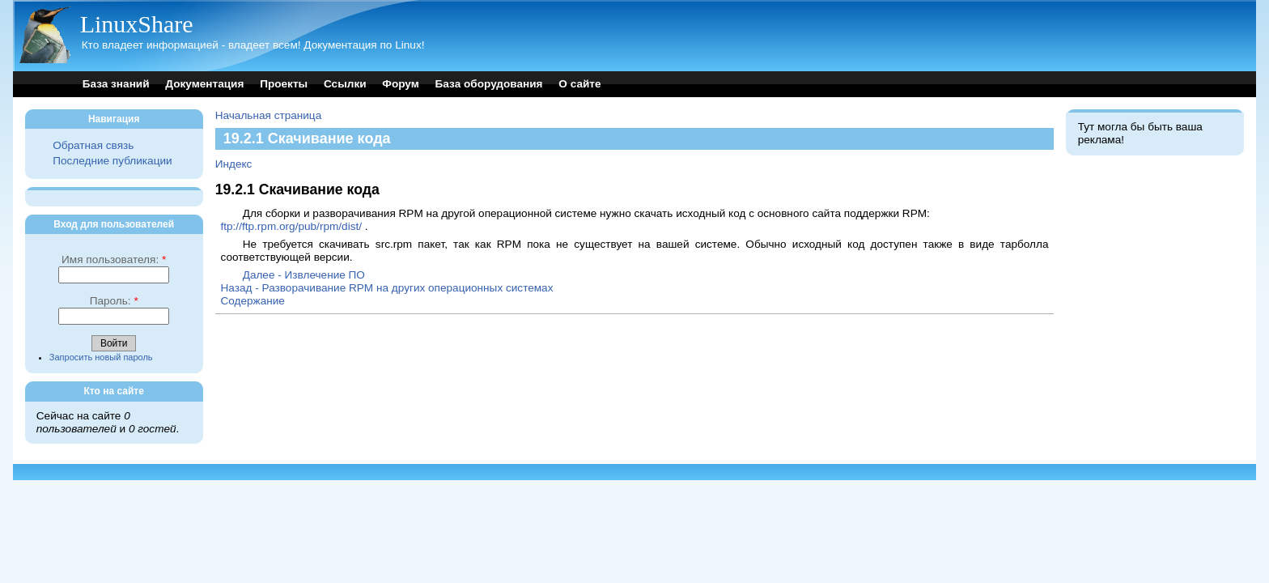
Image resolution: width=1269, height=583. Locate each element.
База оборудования (489, 84)
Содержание (252, 301)
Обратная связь (93, 145)
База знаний (116, 84)
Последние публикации (112, 161)
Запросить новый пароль (101, 357)
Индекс (234, 164)
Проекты (284, 84)
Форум (400, 84)
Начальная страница (268, 115)
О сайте (579, 84)
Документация (204, 84)
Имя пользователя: (114, 259)
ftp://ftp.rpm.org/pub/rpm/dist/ (291, 226)
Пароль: (114, 301)
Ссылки (345, 84)
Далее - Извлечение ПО (304, 275)
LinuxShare (136, 24)
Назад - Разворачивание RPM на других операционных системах (386, 288)
